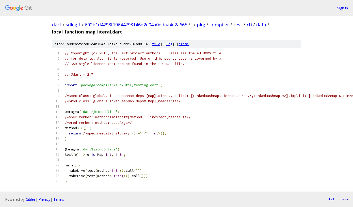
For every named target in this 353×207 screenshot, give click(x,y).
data (261, 25)
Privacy (44, 199)
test (237, 25)
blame (184, 44)
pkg (201, 25)
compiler (219, 25)
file (156, 44)
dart (56, 25)
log (169, 44)
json (344, 199)
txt (332, 199)
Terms (58, 199)
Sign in (342, 8)
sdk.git (73, 25)
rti (249, 25)
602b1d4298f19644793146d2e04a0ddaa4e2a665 (136, 25)
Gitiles (31, 199)
